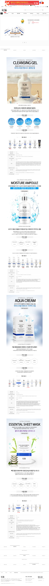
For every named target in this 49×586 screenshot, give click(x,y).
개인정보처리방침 (16, 572)
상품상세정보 (5, 546)
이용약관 (6, 572)
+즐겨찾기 (2, 6)
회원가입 (38, 6)
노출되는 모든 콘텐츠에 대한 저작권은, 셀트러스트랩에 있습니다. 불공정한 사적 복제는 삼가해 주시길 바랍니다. (31, 572)
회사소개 (2, 572)
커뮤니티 (6, 6)
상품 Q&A (24, 50)
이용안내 (11, 572)
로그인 (35, 6)
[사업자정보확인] (20, 580)
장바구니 (46, 6)
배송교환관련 (34, 50)
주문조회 (43, 6)
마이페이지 (40, 6)
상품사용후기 (14, 50)
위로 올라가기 (43, 50)
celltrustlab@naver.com (8, 580)
